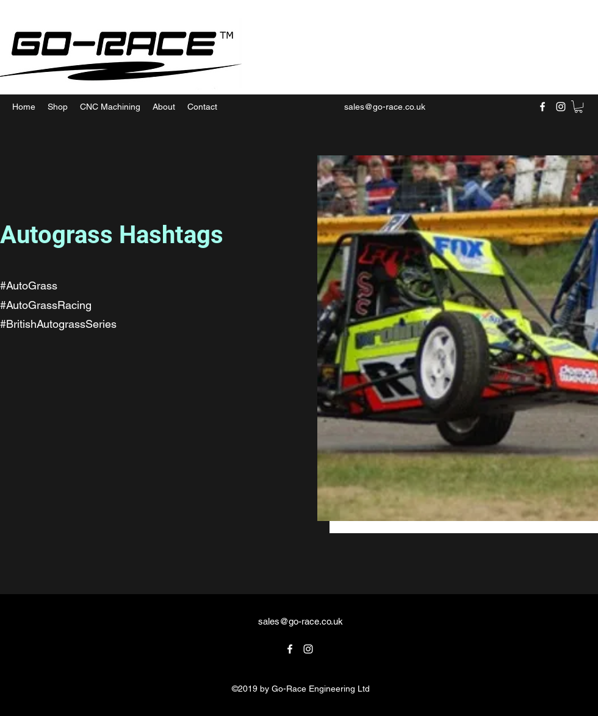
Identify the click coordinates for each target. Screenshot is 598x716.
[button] (578, 107)
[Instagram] (561, 107)
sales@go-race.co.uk (384, 107)
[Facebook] (542, 107)
